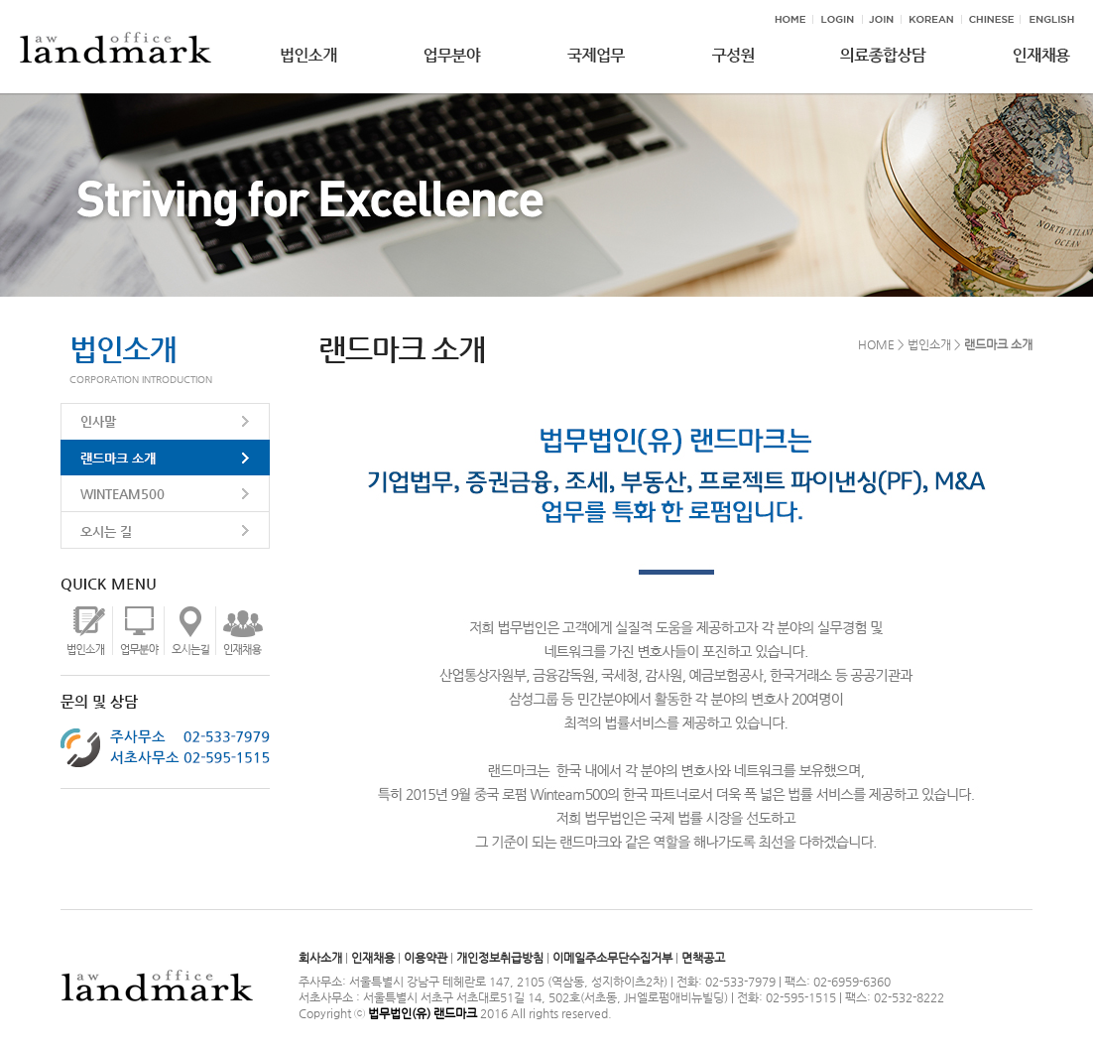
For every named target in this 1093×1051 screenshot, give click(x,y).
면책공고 (703, 958)
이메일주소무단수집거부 (612, 958)
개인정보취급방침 (500, 958)
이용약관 (425, 958)
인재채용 (373, 958)
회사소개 (320, 958)
